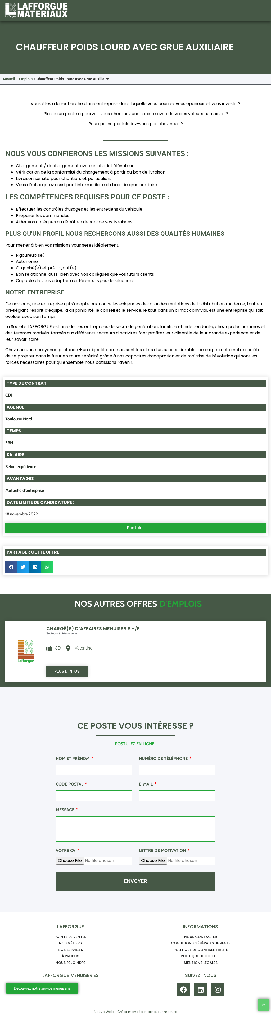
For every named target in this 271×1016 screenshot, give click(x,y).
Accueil (9, 79)
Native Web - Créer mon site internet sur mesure (135, 1011)
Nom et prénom (73, 758)
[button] (262, 10)
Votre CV (66, 851)
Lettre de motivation (163, 851)
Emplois (26, 79)
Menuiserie (69, 633)
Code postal (70, 784)
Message (65, 810)
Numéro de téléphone (164, 758)
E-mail (146, 784)
